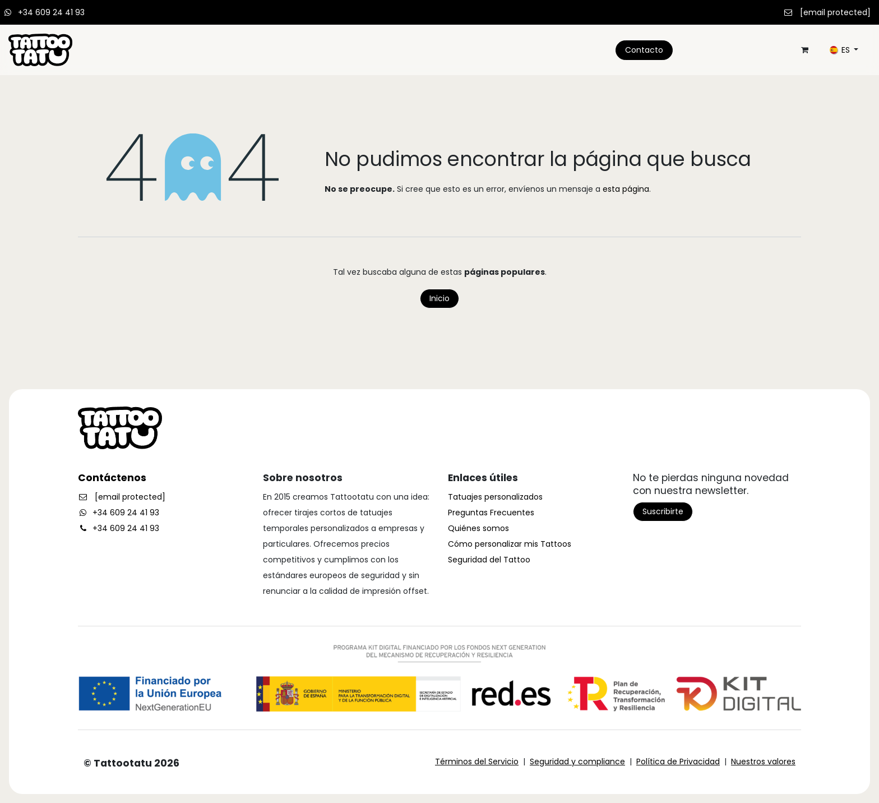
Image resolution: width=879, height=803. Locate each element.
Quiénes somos (478, 528)
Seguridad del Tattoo (489, 559)
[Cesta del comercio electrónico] (804, 50)
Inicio (439, 298)
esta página (626, 189)
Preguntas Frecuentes (491, 512)
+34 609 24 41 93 (51, 12)
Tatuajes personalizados (495, 496)
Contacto (644, 50)
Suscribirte (662, 511)
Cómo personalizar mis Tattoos (509, 544)
